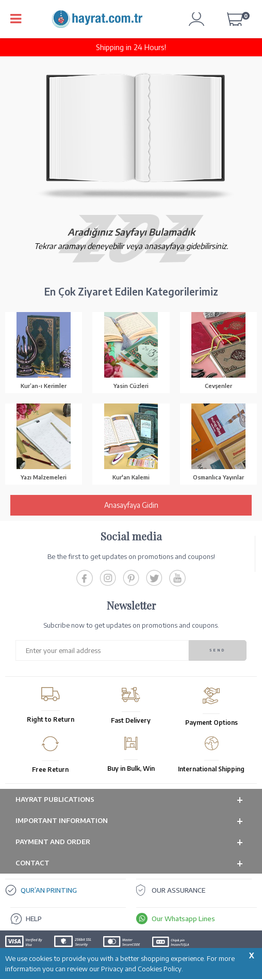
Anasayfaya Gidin (131, 505)
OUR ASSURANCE (178, 890)
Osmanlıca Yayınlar (218, 477)
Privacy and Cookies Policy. (142, 969)
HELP (34, 918)
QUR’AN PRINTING (49, 890)
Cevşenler (218, 385)
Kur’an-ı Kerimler (44, 385)
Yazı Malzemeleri (44, 477)
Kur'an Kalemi (131, 477)
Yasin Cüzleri (131, 385)
